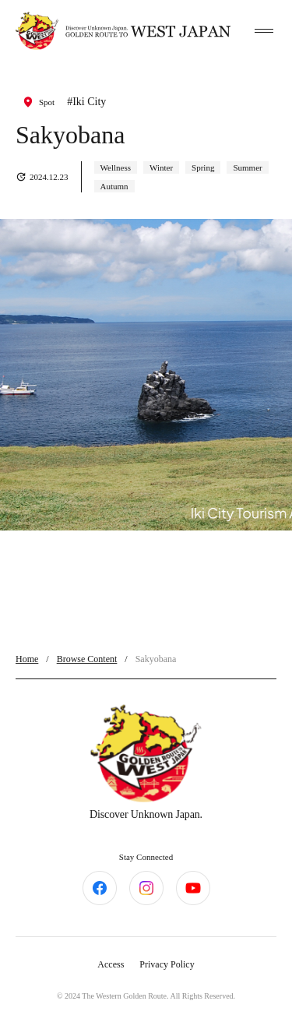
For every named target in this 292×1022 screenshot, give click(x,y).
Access (110, 964)
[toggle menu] (264, 31)
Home (27, 659)
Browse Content (87, 659)
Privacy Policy (166, 964)
